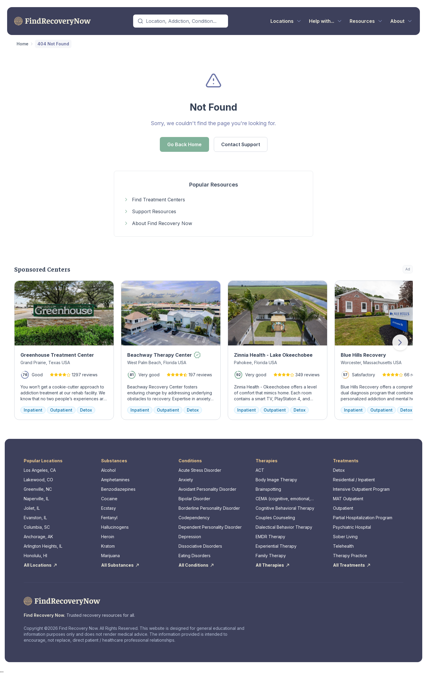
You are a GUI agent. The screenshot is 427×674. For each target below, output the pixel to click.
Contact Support (240, 144)
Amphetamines (115, 479)
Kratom (108, 546)
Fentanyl (109, 517)
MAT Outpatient (348, 498)
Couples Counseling (275, 517)
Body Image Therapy (276, 479)
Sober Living (345, 536)
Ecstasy (108, 508)
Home (22, 43)
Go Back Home (184, 144)
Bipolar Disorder (194, 498)
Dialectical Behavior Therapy (284, 527)
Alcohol (108, 470)
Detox (339, 470)
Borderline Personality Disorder (209, 508)
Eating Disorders (195, 555)
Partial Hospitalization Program (362, 517)
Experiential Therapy (276, 546)
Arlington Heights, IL (43, 546)
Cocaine (109, 498)
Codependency (194, 517)
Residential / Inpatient (354, 479)
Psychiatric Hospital (352, 527)
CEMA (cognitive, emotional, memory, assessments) (283, 499)
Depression (190, 536)
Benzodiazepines (118, 489)
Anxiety (186, 479)
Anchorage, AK (38, 536)
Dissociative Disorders (200, 546)
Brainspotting (268, 489)
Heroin (107, 536)
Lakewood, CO (38, 479)
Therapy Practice (350, 555)
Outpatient (343, 508)
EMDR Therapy (270, 536)
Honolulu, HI (35, 555)
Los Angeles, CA (40, 470)
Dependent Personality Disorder (210, 527)
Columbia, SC (37, 527)
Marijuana (110, 555)
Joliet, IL (32, 508)
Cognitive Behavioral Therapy (285, 508)
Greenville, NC (38, 489)
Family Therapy (271, 555)
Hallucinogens (115, 527)
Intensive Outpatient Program (361, 489)
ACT (260, 470)
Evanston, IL (35, 517)
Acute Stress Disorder (200, 470)
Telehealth (343, 546)
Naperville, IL (36, 498)
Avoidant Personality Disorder (207, 489)
